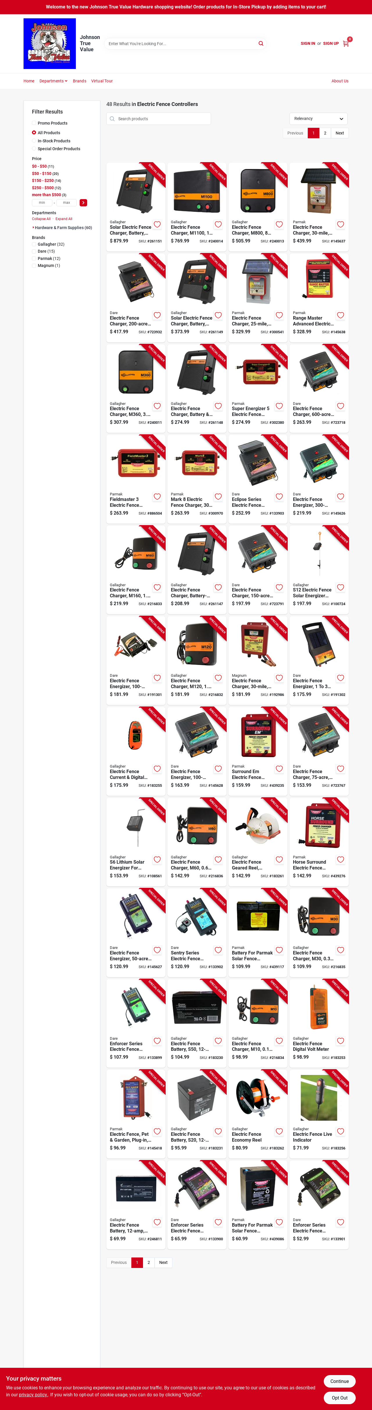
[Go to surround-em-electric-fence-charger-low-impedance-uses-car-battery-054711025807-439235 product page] (257, 751)
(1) (49, 265)
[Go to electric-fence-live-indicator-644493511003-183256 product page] (318, 1114)
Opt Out (340, 1398)
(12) (49, 258)
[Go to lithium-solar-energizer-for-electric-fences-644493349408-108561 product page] (135, 842)
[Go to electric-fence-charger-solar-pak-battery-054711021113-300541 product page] (257, 298)
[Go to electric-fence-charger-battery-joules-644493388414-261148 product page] (196, 388)
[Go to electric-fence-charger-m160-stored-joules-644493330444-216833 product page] (135, 570)
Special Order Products (59, 148)
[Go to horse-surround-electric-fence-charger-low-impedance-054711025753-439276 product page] (318, 842)
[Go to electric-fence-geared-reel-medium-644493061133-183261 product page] (257, 842)
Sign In (308, 43)
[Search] (261, 43)
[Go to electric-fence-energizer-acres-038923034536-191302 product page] (318, 660)
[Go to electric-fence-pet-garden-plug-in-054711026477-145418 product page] (135, 1114)
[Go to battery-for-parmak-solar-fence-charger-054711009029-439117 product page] (257, 932)
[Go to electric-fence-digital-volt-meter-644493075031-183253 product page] (318, 1023)
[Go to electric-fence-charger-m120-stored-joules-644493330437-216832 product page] (196, 660)
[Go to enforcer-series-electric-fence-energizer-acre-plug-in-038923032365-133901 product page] (318, 1205)
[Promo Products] (34, 123)
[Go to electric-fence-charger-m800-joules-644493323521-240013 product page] (257, 207)
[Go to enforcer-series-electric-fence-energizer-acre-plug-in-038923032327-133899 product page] (135, 1023)
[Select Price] (83, 202)
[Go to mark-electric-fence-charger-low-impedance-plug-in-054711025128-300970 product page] (196, 479)
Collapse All (41, 219)
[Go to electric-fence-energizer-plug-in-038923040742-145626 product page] (318, 479)
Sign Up (331, 43)
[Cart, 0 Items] (346, 43)
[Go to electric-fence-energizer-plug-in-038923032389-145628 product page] (196, 751)
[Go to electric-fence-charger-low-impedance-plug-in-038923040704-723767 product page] (318, 751)
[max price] (66, 202)
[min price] (42, 202)
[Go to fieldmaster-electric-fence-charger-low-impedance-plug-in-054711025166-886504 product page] (135, 479)
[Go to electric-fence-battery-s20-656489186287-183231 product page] (196, 1114)
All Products (49, 132)
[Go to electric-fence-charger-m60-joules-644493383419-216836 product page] (196, 842)
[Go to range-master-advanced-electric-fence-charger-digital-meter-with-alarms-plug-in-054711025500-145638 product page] (318, 298)
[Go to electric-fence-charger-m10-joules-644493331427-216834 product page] (257, 1023)
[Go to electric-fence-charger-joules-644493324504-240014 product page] (196, 207)
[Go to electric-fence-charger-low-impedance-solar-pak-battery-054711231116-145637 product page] (318, 207)
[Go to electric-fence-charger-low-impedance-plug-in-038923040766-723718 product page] (318, 388)
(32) (51, 244)
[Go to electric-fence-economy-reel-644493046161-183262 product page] (257, 1114)
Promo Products (52, 123)
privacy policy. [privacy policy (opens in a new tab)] (33, 1394)
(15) (46, 251)
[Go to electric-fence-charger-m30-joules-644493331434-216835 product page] (318, 932)
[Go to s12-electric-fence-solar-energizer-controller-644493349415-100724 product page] (318, 570)
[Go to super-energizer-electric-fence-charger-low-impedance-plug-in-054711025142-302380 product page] (257, 388)
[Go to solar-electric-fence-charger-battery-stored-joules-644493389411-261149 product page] (196, 298)
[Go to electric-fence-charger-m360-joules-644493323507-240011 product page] (135, 388)
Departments (52, 81)
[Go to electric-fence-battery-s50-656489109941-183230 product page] (196, 1023)
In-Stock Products (54, 140)
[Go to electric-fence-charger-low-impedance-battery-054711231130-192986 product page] (257, 660)
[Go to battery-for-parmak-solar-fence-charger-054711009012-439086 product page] (257, 1205)
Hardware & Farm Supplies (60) (63, 227)
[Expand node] (33, 227)
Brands (79, 81)
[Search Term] (185, 43)
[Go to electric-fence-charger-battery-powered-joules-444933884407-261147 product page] (196, 570)
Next (340, 133)
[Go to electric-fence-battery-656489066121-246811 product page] (135, 1205)
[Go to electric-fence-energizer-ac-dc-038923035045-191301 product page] (135, 660)
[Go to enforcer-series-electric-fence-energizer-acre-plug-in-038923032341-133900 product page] (196, 1205)
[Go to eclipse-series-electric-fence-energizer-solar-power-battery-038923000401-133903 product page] (257, 479)
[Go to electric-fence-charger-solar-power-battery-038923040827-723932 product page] (135, 298)
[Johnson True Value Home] (50, 43)
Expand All (64, 219)
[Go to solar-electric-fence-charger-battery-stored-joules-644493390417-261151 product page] (135, 207)
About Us (340, 81)
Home (29, 81)
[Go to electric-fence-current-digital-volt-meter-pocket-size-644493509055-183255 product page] (135, 751)
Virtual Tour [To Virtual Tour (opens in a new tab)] (102, 81)
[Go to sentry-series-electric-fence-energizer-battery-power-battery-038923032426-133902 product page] (196, 932)
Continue (339, 1381)
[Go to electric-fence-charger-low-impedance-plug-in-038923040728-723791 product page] (257, 570)
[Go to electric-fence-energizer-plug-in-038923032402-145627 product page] (135, 932)
